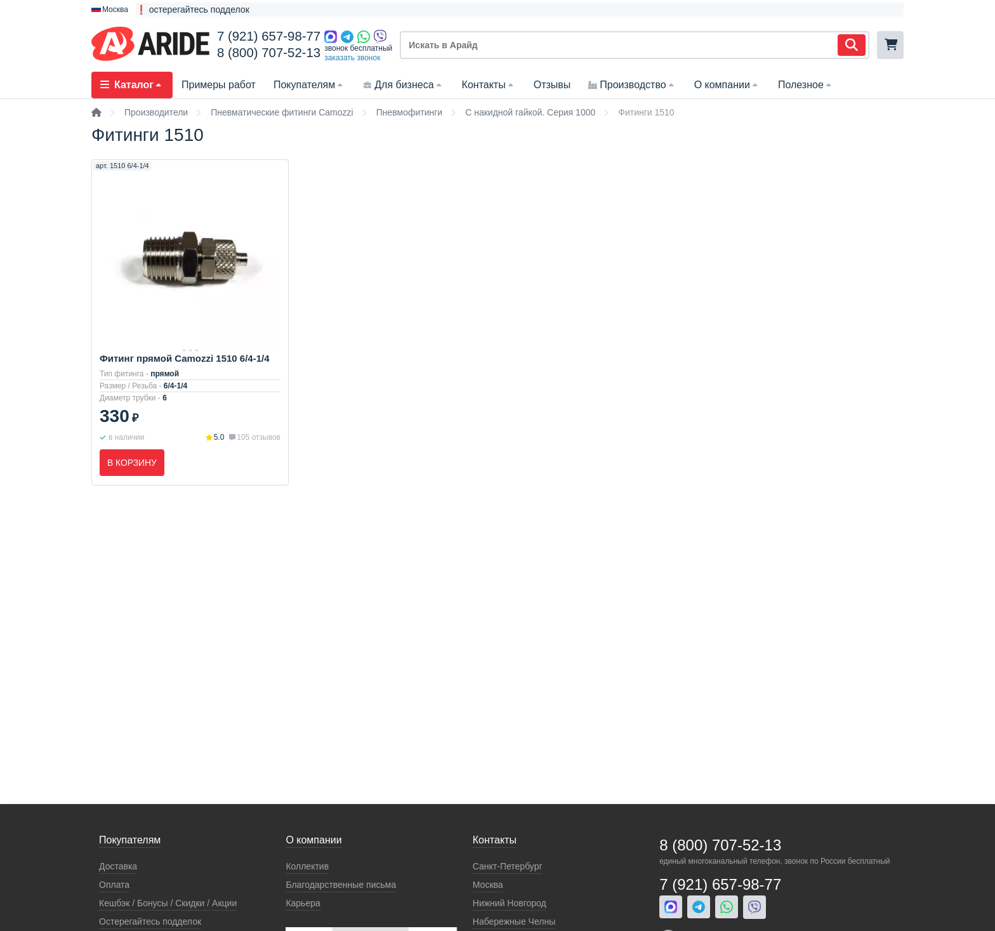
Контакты (489, 84)
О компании (727, 84)
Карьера (303, 903)
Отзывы (552, 84)
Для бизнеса (403, 84)
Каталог (132, 84)
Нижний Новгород (509, 903)
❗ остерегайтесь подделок (192, 9)
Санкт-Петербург (508, 866)
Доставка (118, 866)
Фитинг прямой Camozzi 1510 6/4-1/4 (185, 358)
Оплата (114, 885)
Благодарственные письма (341, 885)
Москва (488, 885)
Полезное (806, 84)
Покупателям (309, 84)
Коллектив (307, 866)
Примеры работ (218, 84)
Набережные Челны (514, 921)
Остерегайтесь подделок (150, 921)
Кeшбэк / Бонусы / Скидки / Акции (168, 903)
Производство (632, 84)
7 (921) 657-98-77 (268, 36)
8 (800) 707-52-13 (268, 53)
